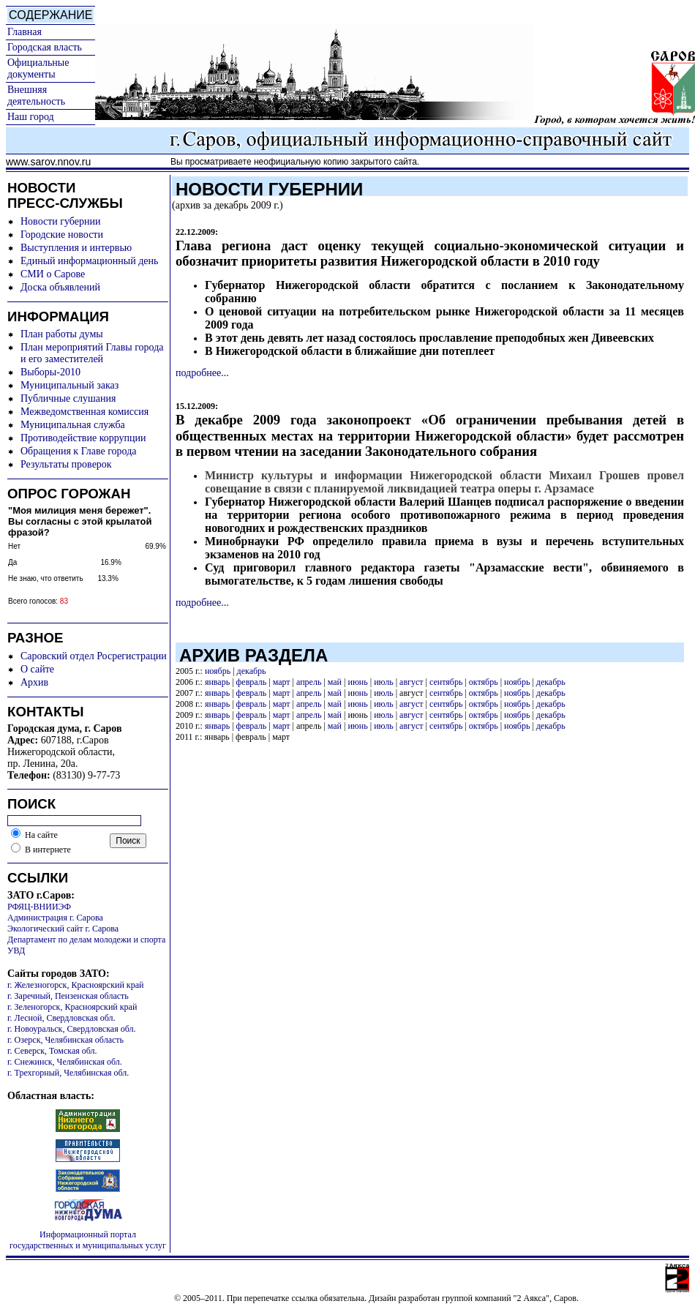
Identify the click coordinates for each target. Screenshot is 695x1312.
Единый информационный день (89, 260)
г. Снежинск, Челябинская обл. (64, 1062)
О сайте (37, 669)
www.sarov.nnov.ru (48, 162)
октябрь (483, 682)
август (411, 682)
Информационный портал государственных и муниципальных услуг (88, 1240)
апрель (308, 682)
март (281, 682)
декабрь (251, 671)
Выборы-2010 (50, 372)
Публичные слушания (68, 398)
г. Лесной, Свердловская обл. (61, 1018)
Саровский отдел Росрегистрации (93, 656)
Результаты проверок (66, 464)
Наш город (30, 116)
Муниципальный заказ (69, 385)
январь (217, 682)
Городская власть (44, 47)
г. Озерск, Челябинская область (65, 1040)
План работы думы (61, 334)
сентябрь (445, 682)
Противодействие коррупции (83, 437)
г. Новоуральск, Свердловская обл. (71, 1029)
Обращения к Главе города (78, 451)
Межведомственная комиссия (84, 411)
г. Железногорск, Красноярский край (75, 985)
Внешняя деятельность (36, 95)
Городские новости (61, 234)
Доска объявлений (60, 287)
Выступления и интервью (76, 247)
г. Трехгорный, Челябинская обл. (68, 1073)
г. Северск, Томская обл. (52, 1051)
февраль (251, 682)
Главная (24, 31)
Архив (34, 682)
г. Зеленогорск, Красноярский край (72, 1007)
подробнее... (202, 372)
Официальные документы (38, 68)
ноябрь (217, 671)
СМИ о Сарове (52, 274)
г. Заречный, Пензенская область (68, 996)
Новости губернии (60, 221)
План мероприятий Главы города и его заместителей (92, 353)
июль (384, 682)
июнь (357, 682)
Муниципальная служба (72, 424)
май (335, 682)
